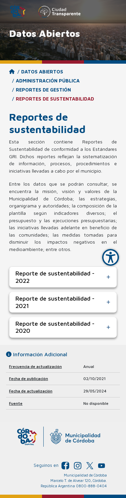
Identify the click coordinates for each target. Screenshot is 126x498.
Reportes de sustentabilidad (55, 99)
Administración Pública (48, 80)
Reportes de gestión (43, 89)
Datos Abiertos (42, 71)
